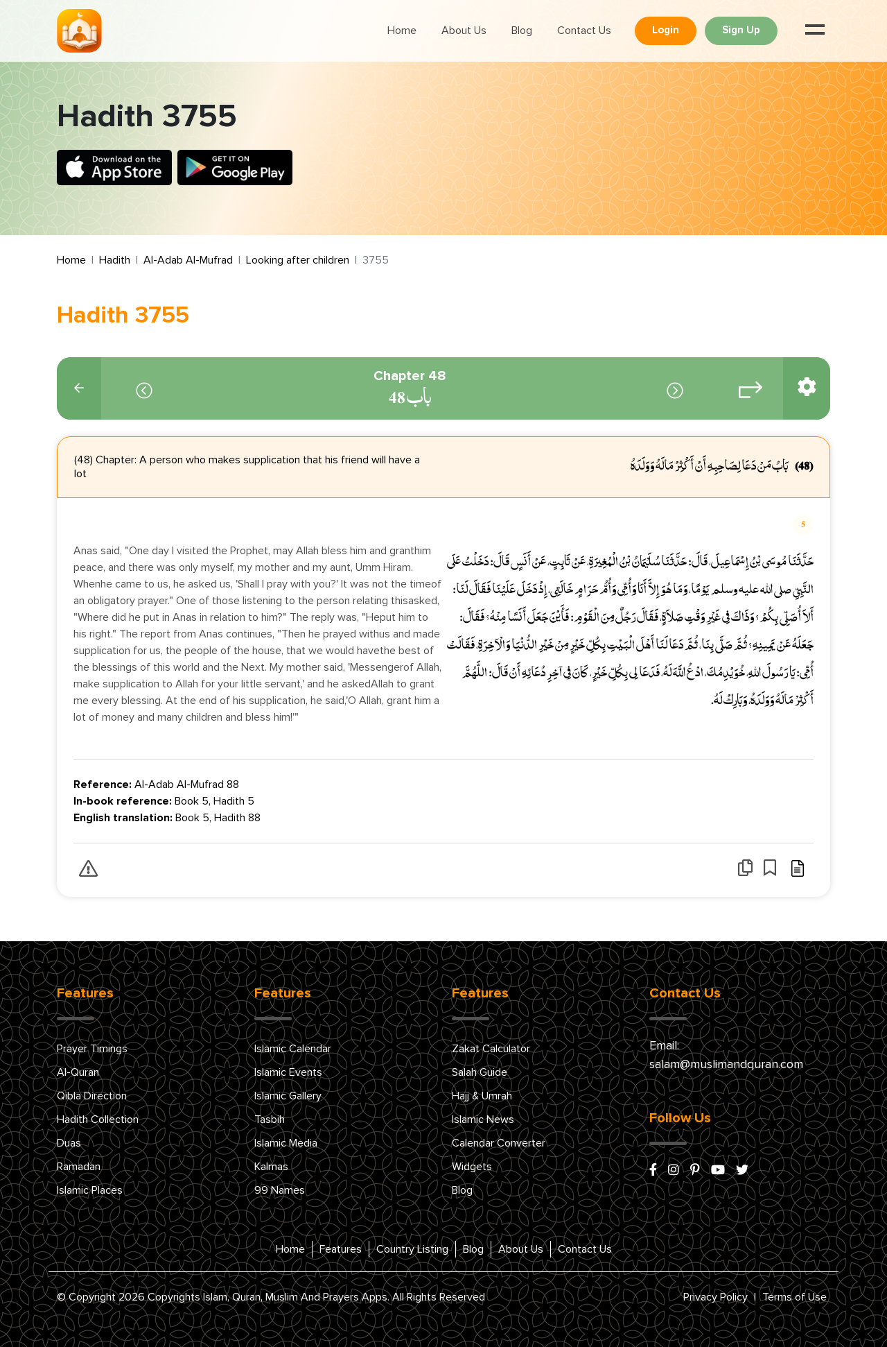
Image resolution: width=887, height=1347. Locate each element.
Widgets (472, 1166)
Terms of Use (794, 1297)
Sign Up (741, 30)
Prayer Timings (92, 1048)
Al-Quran (78, 1072)
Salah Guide (479, 1072)
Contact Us (584, 30)
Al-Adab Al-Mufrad (188, 260)
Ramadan (78, 1166)
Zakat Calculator (491, 1048)
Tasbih (269, 1119)
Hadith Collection (98, 1119)
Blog (521, 30)
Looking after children (297, 260)
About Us (463, 30)
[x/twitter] (742, 1171)
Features (340, 1249)
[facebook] (653, 1171)
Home (401, 30)
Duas (69, 1143)
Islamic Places (90, 1190)
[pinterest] (695, 1171)
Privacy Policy (715, 1297)
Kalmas (271, 1166)
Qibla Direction (92, 1095)
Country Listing (412, 1249)
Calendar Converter (498, 1143)
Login (665, 30)
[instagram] (673, 1171)
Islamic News (483, 1119)
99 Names (279, 1190)
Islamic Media (285, 1143)
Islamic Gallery (288, 1095)
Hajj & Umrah (482, 1095)
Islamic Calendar (292, 1048)
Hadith (114, 260)
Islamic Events (288, 1072)
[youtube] (718, 1171)
